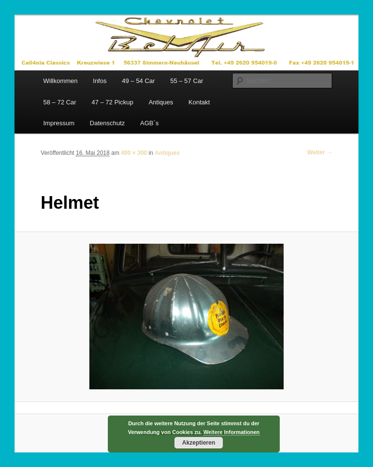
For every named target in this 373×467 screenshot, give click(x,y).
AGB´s (149, 123)
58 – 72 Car (59, 102)
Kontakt (199, 102)
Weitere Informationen (231, 432)
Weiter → (319, 152)
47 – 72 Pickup (112, 102)
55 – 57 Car (186, 80)
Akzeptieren (198, 442)
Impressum (58, 123)
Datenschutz (107, 123)
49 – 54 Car (138, 80)
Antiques (161, 102)
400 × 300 (134, 153)
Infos (99, 80)
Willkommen (60, 80)
